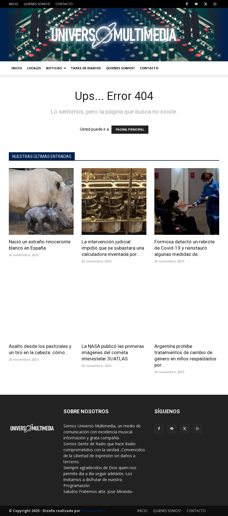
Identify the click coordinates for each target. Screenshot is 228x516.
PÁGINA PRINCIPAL (130, 129)
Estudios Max (93, 510)
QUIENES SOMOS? (37, 4)
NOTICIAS (56, 68)
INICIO (13, 4)
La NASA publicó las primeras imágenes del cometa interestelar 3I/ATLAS (113, 352)
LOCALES (34, 68)
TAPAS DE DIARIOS (86, 68)
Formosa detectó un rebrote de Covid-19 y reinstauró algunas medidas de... (184, 248)
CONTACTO (64, 4)
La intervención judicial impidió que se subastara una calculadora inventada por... (113, 248)
